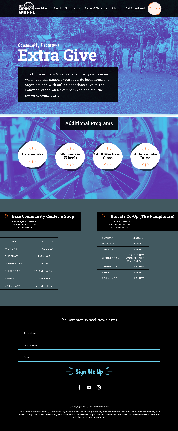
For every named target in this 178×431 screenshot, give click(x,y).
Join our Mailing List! (44, 8)
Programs (72, 8)
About (116, 8)
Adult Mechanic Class (107, 156)
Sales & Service (96, 8)
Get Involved (135, 8)
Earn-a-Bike (32, 154)
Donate (154, 8)
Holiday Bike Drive (145, 156)
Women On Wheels (70, 156)
